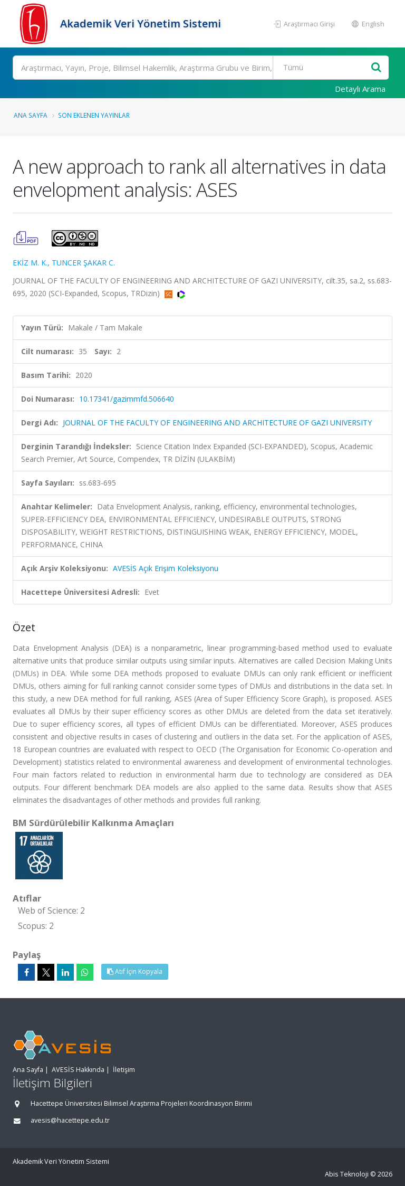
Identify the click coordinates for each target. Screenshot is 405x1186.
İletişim (124, 1069)
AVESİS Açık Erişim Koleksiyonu (165, 568)
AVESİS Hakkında (78, 1069)
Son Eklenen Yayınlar (94, 115)
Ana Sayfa (30, 115)
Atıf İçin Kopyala (134, 971)
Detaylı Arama (360, 88)
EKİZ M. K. (30, 263)
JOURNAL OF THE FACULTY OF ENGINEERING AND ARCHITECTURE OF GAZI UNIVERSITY (217, 423)
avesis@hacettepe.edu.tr (70, 1120)
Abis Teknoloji (347, 1174)
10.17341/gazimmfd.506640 (126, 399)
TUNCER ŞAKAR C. (83, 263)
